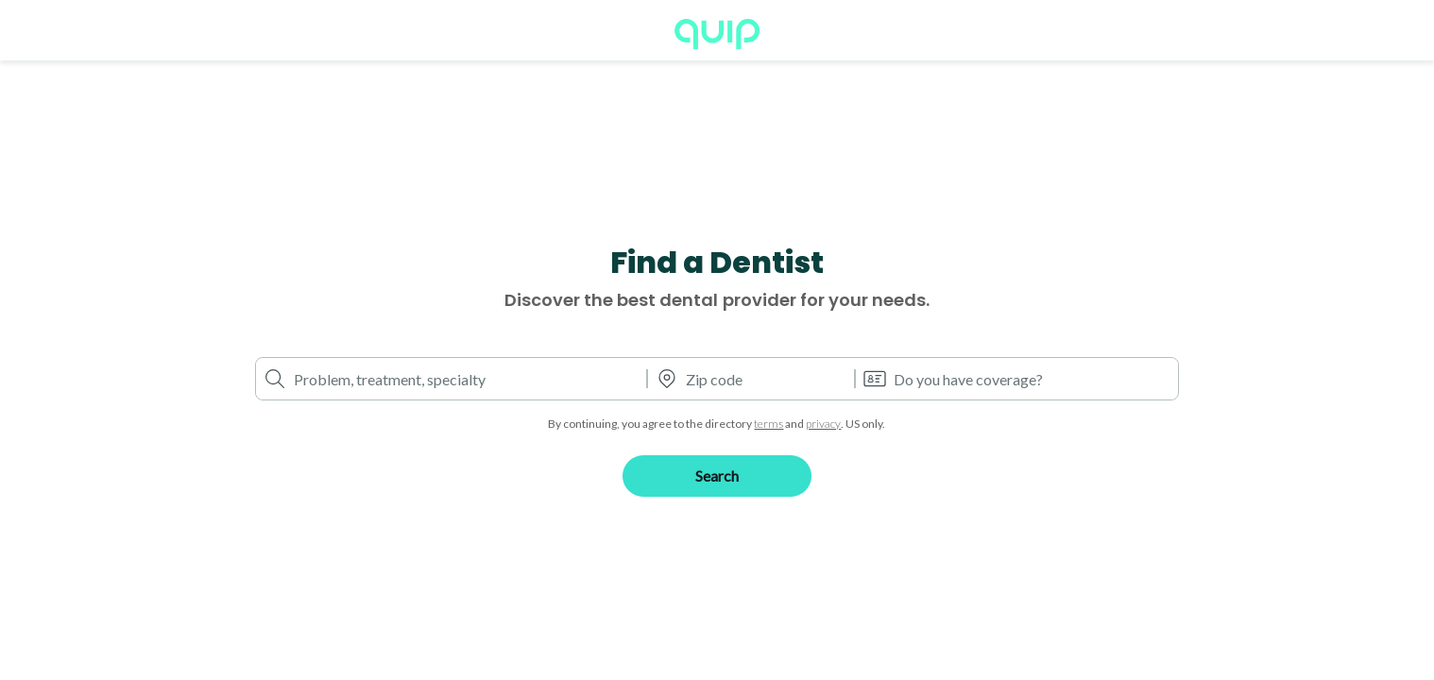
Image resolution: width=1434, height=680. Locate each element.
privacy (823, 423)
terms (768, 423)
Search (717, 475)
